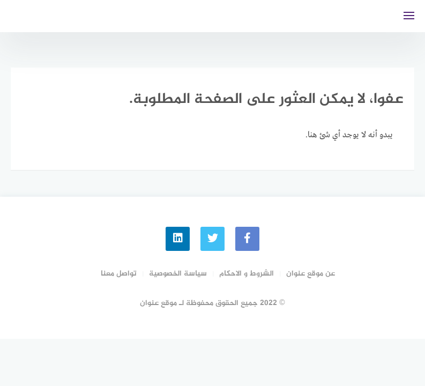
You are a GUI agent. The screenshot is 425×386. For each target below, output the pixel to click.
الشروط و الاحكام (246, 274)
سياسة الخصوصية (178, 274)
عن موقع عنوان (310, 274)
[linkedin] (178, 239)
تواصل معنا (119, 274)
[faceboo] (247, 239)
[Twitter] (212, 239)
